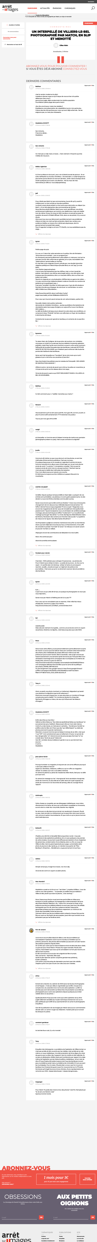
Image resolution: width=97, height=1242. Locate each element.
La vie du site (80, 1238)
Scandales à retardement (47, 1240)
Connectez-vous (75, 68)
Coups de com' (45, 1238)
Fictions (43, 1236)
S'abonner (89, 23)
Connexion (91, 1)
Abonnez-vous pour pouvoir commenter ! (56, 66)
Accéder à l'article (13, 25)
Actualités (45, 8)
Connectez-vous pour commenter (9, 38)
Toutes (61, 1236)
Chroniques (70, 8)
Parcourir (32, 8)
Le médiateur (80, 1240)
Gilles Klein (63, 45)
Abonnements (80, 1236)
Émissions (57, 8)
